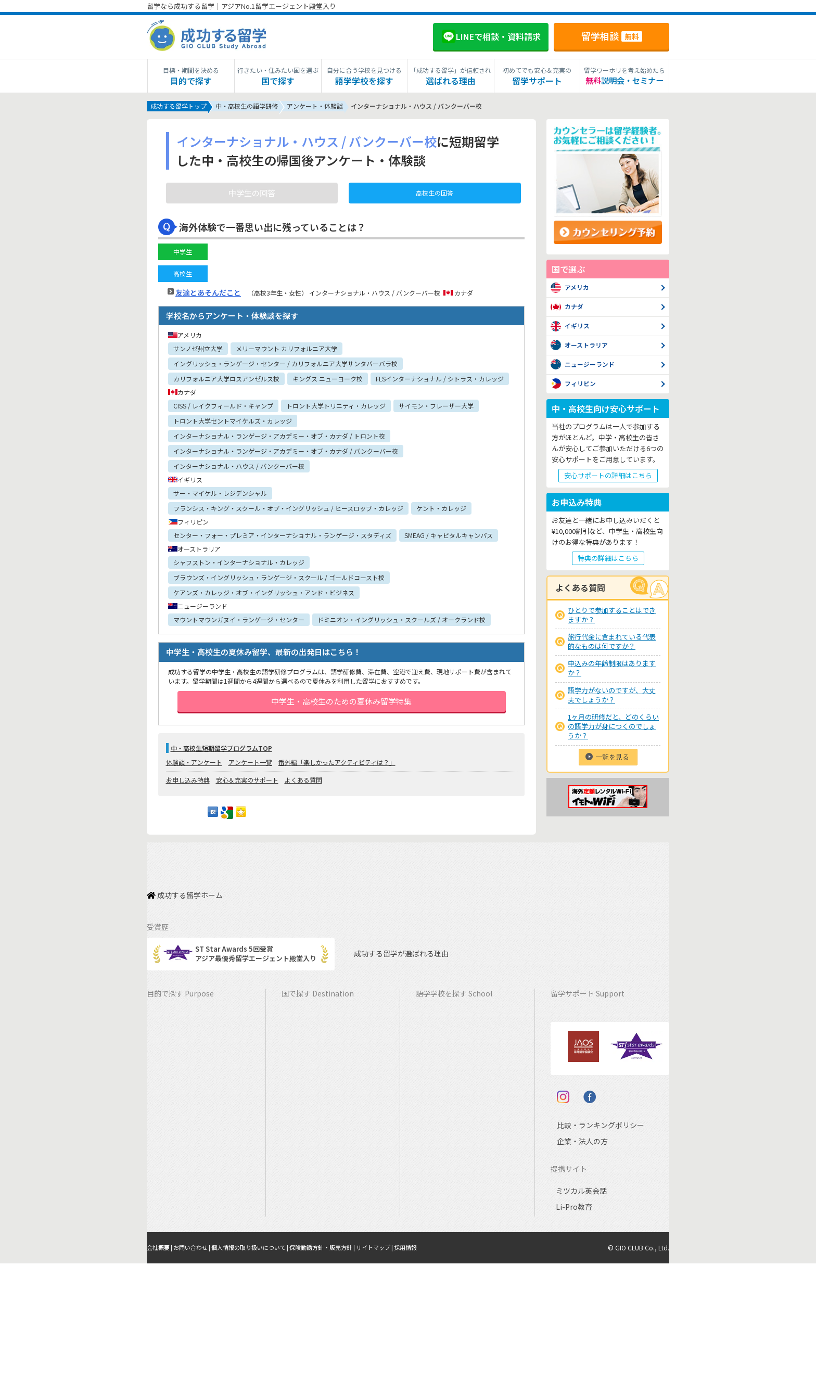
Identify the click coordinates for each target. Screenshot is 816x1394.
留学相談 (611, 36)
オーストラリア (444, 1050)
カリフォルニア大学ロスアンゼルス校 (226, 380)
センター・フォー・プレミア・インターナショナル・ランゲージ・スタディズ (282, 537)
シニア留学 (169, 1259)
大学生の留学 (172, 1211)
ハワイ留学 (304, 1147)
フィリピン (438, 1130)
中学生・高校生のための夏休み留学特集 (341, 708)
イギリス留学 (307, 1082)
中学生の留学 (172, 1179)
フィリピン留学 (310, 1130)
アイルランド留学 (313, 1098)
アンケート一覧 (250, 774)
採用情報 (432, 1378)
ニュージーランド (448, 1066)
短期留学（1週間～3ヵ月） (193, 1017)
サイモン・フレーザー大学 (436, 407)
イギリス (434, 1082)
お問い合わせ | (197, 1378)
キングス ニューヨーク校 (327, 380)
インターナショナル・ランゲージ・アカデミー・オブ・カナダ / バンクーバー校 (285, 453)
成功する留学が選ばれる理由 (392, 955)
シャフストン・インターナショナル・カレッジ (238, 564)
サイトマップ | (399, 1378)
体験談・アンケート (194, 774)
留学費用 (569, 1034)
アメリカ (434, 1017)
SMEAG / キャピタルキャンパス (448, 537)
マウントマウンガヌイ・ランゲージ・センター (238, 621)
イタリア (434, 1179)
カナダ (431, 1034)
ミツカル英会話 (579, 1322)
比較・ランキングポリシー (591, 1256)
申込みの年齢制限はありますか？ (612, 670)
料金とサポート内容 (586, 1017)
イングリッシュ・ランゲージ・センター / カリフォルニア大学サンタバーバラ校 (285, 365)
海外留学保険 (576, 1066)
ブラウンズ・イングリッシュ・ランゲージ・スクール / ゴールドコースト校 (279, 579)
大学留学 (165, 1227)
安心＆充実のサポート (247, 792)
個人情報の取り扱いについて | (261, 1378)
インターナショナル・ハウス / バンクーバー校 (238, 468)
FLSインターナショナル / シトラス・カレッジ (440, 380)
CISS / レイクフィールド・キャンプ (223, 407)
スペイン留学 (307, 1211)
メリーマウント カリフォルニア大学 (286, 350)
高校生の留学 (172, 1195)
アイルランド (441, 1098)
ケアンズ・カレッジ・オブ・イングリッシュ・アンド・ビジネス (263, 594)
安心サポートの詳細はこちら (608, 477)
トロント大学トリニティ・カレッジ (336, 407)
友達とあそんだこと (208, 294)
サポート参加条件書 (586, 1130)
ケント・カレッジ (441, 510)
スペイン (434, 1195)
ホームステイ (172, 1098)
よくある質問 (303, 792)
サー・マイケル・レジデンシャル (220, 495)
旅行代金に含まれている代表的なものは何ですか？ (612, 643)
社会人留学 (169, 1243)
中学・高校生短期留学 (186, 1163)
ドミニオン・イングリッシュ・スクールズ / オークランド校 (401, 621)
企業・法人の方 (574, 1272)
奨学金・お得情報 (583, 1050)
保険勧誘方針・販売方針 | (341, 1378)
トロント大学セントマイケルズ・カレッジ (232, 422)
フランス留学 (307, 1179)
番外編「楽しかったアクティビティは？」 (337, 774)
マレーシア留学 (310, 1163)
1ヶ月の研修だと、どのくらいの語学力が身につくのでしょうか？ (613, 728)
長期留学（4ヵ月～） (184, 1034)
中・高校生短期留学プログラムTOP (221, 760)
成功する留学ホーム (185, 901)
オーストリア (441, 1227)
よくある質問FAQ (582, 1114)
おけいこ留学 (172, 1130)
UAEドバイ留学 (310, 1259)
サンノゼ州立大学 (198, 350)
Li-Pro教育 (572, 1338)
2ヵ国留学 (167, 1114)
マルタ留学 (304, 1114)
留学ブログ (573, 1098)
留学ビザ (569, 1082)
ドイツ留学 (304, 1227)
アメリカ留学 (307, 1017)
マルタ (431, 1114)
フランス (434, 1163)
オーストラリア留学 (317, 1050)
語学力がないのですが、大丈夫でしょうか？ (612, 697)
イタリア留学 (307, 1195)
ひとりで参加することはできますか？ (612, 616)
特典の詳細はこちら (608, 560)
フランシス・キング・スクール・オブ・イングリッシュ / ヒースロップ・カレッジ (288, 510)
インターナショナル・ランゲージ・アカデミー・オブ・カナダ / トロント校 (279, 437)
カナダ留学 (304, 1034)
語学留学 (165, 1050)
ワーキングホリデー (182, 1066)
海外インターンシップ (185, 1082)
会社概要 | (161, 1378)
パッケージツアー (179, 1147)
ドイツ (431, 1211)
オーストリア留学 (313, 1243)
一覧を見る (612, 759)
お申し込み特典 (188, 792)
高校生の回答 (434, 194)
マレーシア (438, 1147)
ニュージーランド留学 (320, 1066)
